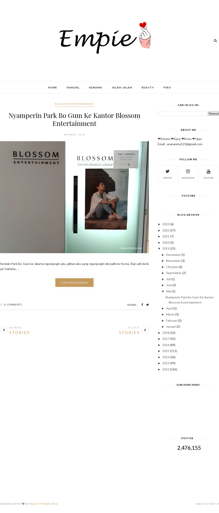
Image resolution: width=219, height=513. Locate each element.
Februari (171, 320)
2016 (165, 345)
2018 (165, 333)
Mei (168, 291)
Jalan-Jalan (122, 87)
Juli (168, 279)
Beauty (148, 87)
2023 (165, 224)
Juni (169, 285)
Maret (170, 314)
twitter (167, 173)
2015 (165, 351)
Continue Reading (74, 282)
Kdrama (95, 87)
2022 (165, 230)
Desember (173, 254)
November (173, 260)
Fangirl (73, 87)
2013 (165, 363)
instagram (188, 173)
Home (52, 87)
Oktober (172, 267)
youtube (208, 173)
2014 (165, 357)
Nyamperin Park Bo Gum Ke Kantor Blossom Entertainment (74, 119)
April (169, 308)
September (174, 273)
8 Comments (13, 304)
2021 (165, 236)
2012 (165, 369)
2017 (165, 339)
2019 (165, 248)
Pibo (167, 87)
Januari (171, 326)
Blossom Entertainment (74, 104)
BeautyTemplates (44, 503)
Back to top (207, 503)
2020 (165, 242)
